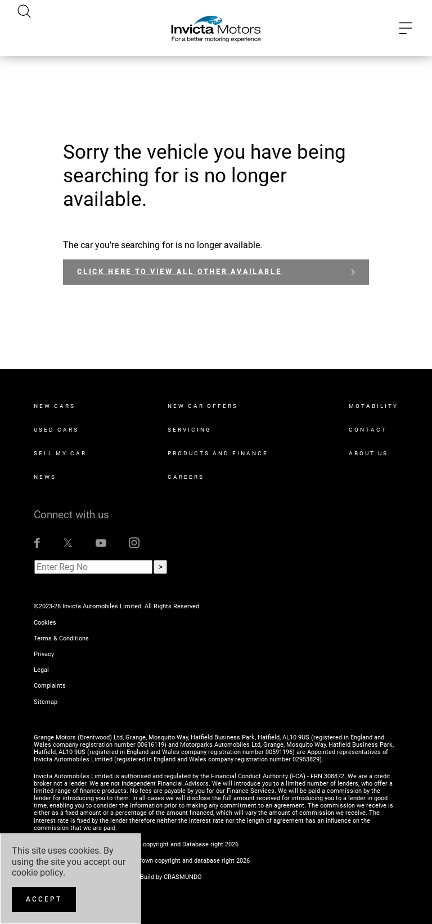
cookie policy (37, 872)
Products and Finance (218, 453)
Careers (186, 477)
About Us (368, 453)
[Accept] (44, 899)
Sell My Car (60, 453)
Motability (373, 406)
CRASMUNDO (183, 877)
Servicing (190, 430)
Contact (368, 430)
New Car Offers (203, 406)
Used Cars (56, 430)
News (45, 477)
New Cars (54, 406)
